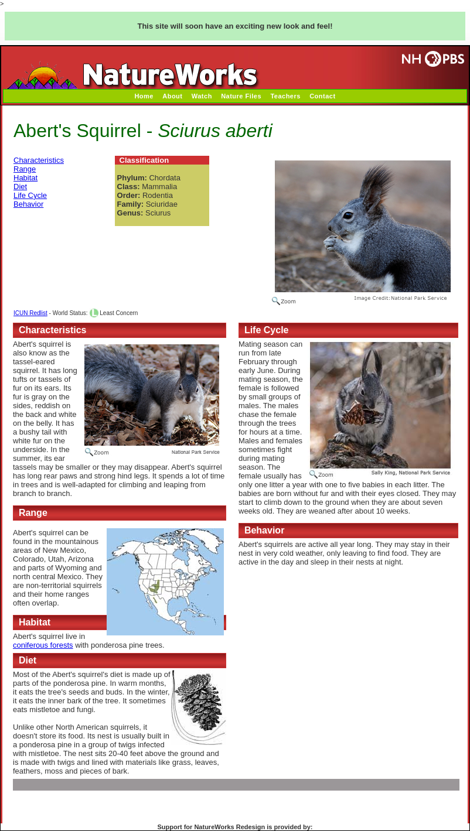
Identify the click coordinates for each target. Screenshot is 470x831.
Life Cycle (30, 195)
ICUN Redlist (30, 313)
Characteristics (38, 160)
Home (144, 96)
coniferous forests (43, 645)
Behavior (28, 204)
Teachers (285, 96)
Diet (20, 186)
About (172, 96)
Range (24, 169)
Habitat (25, 177)
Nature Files (241, 96)
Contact (322, 96)
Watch (202, 96)
